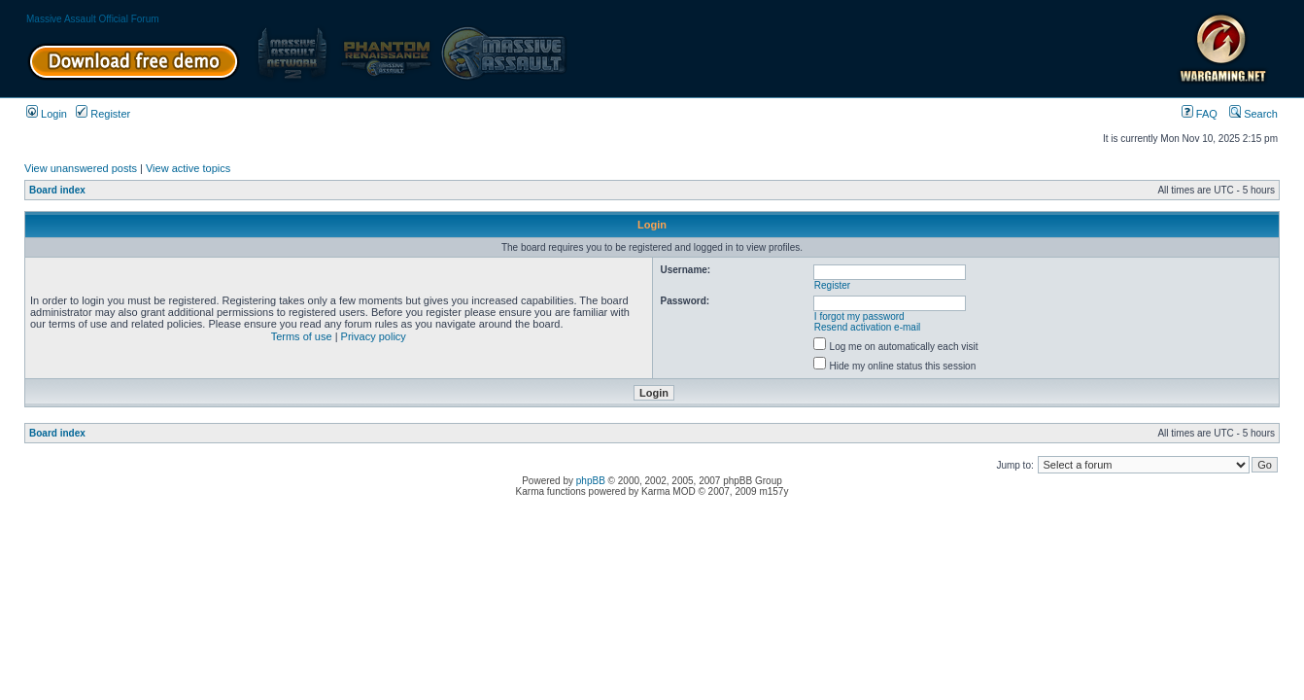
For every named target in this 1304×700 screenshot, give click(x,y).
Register (103, 114)
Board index (57, 190)
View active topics (188, 168)
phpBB (590, 480)
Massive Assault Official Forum (92, 19)
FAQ (1200, 114)
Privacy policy (373, 336)
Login (46, 114)
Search (1253, 114)
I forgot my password (859, 316)
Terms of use (301, 336)
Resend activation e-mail (867, 327)
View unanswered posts (80, 168)
